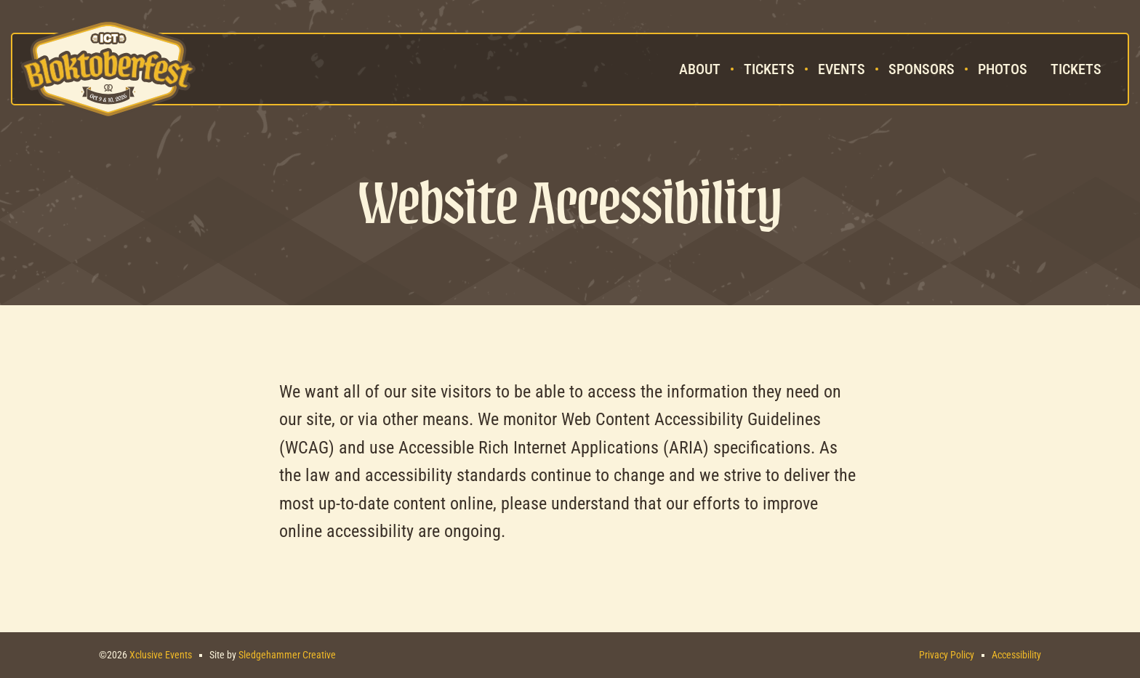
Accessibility (1016, 655)
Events (841, 69)
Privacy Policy (946, 655)
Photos (1002, 69)
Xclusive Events (160, 655)
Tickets (769, 69)
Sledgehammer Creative (287, 655)
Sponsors (921, 69)
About (699, 69)
